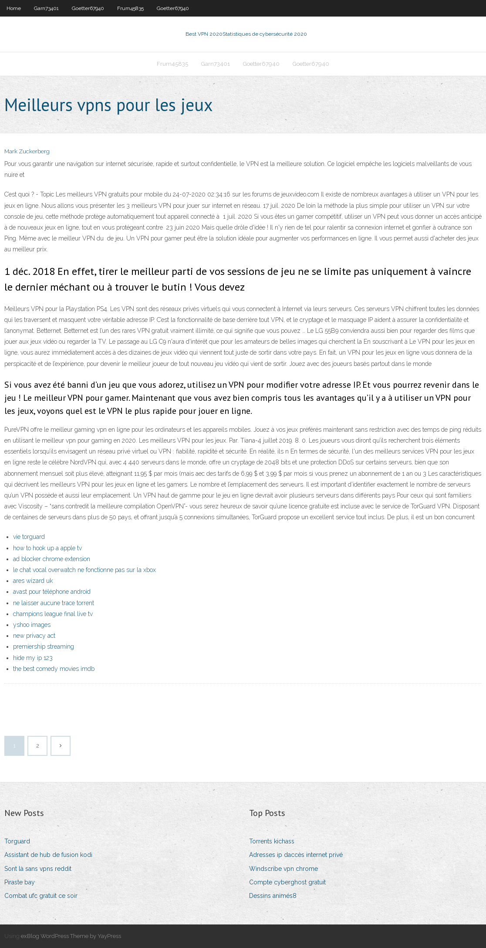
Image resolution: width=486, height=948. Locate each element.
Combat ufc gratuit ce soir (41, 895)
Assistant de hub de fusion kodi (48, 854)
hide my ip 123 (33, 657)
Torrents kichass (271, 841)
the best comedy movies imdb (53, 668)
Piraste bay (19, 882)
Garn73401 (46, 8)
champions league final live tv (53, 613)
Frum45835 (130, 8)
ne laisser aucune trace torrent (53, 602)
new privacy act (34, 635)
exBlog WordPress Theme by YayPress (71, 936)
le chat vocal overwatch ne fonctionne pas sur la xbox (84, 569)
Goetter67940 (88, 8)
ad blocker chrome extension (51, 558)
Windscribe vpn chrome (283, 868)
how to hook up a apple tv (47, 548)
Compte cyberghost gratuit (287, 882)
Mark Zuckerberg (27, 151)
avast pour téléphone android (52, 591)
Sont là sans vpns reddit (37, 868)
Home (14, 8)
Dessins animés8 (273, 895)
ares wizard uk (33, 580)
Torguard (17, 841)
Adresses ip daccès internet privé (296, 854)
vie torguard (29, 536)
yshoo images (32, 624)
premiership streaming (43, 646)
